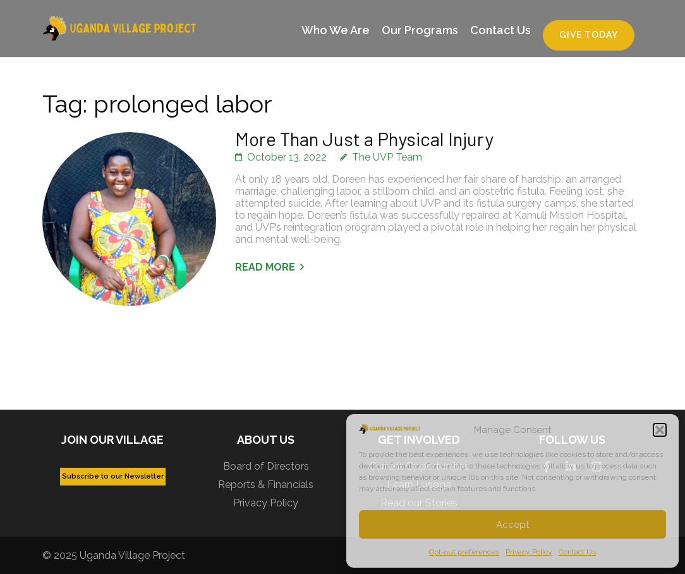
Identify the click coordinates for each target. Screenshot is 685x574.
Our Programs (420, 30)
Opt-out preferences (464, 551)
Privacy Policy (529, 551)
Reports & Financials (265, 485)
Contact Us (577, 551)
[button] (659, 430)
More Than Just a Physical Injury (364, 138)
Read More (265, 267)
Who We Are (335, 30)
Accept (512, 524)
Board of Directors (266, 466)
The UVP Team (387, 157)
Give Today (588, 35)
